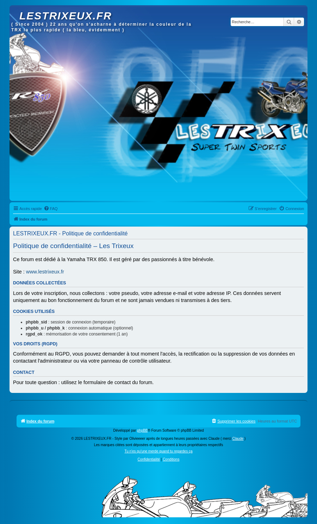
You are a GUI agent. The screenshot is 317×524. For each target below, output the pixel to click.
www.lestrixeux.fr (45, 272)
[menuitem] (51, 208)
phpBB (142, 430)
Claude (238, 438)
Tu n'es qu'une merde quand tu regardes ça (158, 451)
